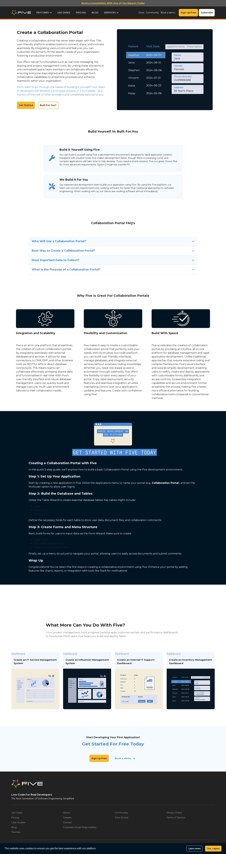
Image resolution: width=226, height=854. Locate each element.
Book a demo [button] (123, 758)
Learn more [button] (194, 848)
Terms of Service (176, 817)
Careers (67, 817)
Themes (15, 832)
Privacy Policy (174, 812)
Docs (141, 12)
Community (152, 12)
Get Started (26, 105)
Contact (67, 822)
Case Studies (18, 822)
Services (110, 12)
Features (42, 12)
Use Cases (63, 12)
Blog (95, 12)
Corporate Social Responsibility (80, 827)
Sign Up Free (188, 12)
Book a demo (168, 12)
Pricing (81, 12)
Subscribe (207, 12)
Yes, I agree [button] (213, 848)
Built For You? (48, 105)
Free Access (121, 817)
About (66, 812)
